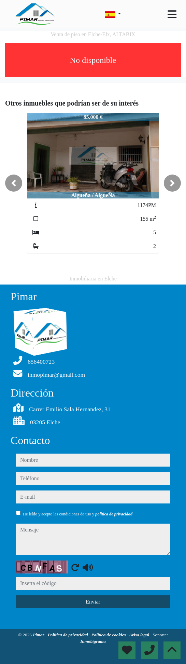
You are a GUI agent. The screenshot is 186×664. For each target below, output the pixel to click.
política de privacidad (113, 514)
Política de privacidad (68, 634)
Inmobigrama (93, 641)
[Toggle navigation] (172, 14)
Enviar (93, 602)
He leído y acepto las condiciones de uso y (77, 514)
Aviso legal (140, 634)
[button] (13, 183)
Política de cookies (109, 634)
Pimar (39, 634)
